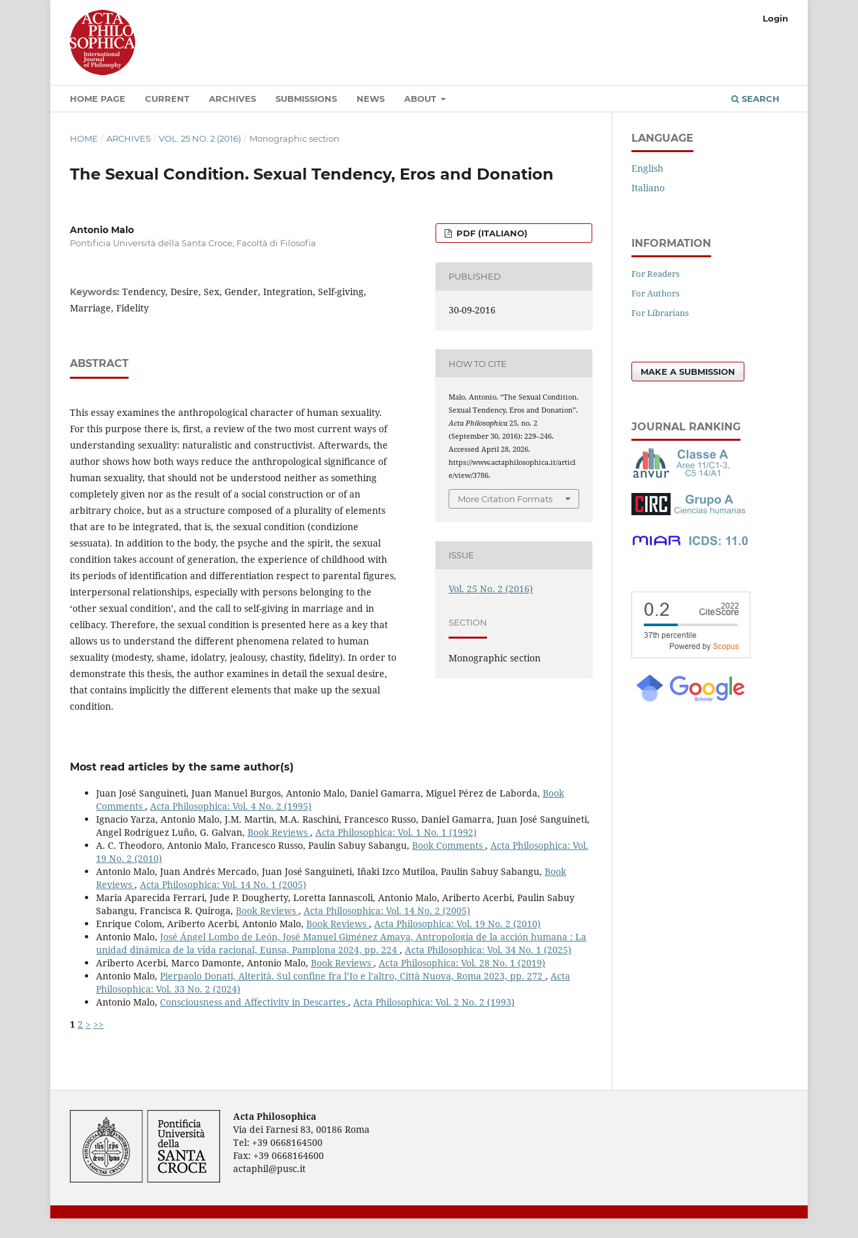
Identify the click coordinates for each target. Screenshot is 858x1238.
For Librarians (660, 313)
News (371, 98)
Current (167, 98)
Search (755, 98)
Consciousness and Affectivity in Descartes (254, 1002)
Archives (232, 98)
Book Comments (448, 845)
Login (775, 18)
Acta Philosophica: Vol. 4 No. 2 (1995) (230, 806)
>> (98, 1024)
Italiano (648, 188)
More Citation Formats (505, 499)
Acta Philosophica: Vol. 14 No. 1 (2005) (223, 884)
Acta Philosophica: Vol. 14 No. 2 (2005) (387, 910)
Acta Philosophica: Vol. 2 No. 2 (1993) (434, 1002)
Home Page (97, 98)
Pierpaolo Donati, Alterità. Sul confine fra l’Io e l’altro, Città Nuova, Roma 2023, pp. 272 (352, 976)
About (421, 98)
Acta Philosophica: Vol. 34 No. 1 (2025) (488, 950)
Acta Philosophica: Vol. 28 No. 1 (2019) (462, 963)
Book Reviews (278, 832)
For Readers (655, 273)
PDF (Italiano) (491, 233)
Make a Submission (688, 371)
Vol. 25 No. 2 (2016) (200, 138)
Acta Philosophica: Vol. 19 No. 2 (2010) (457, 923)
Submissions (306, 98)
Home (84, 138)
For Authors (655, 293)
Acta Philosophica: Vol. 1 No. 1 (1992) (396, 832)
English (647, 168)
